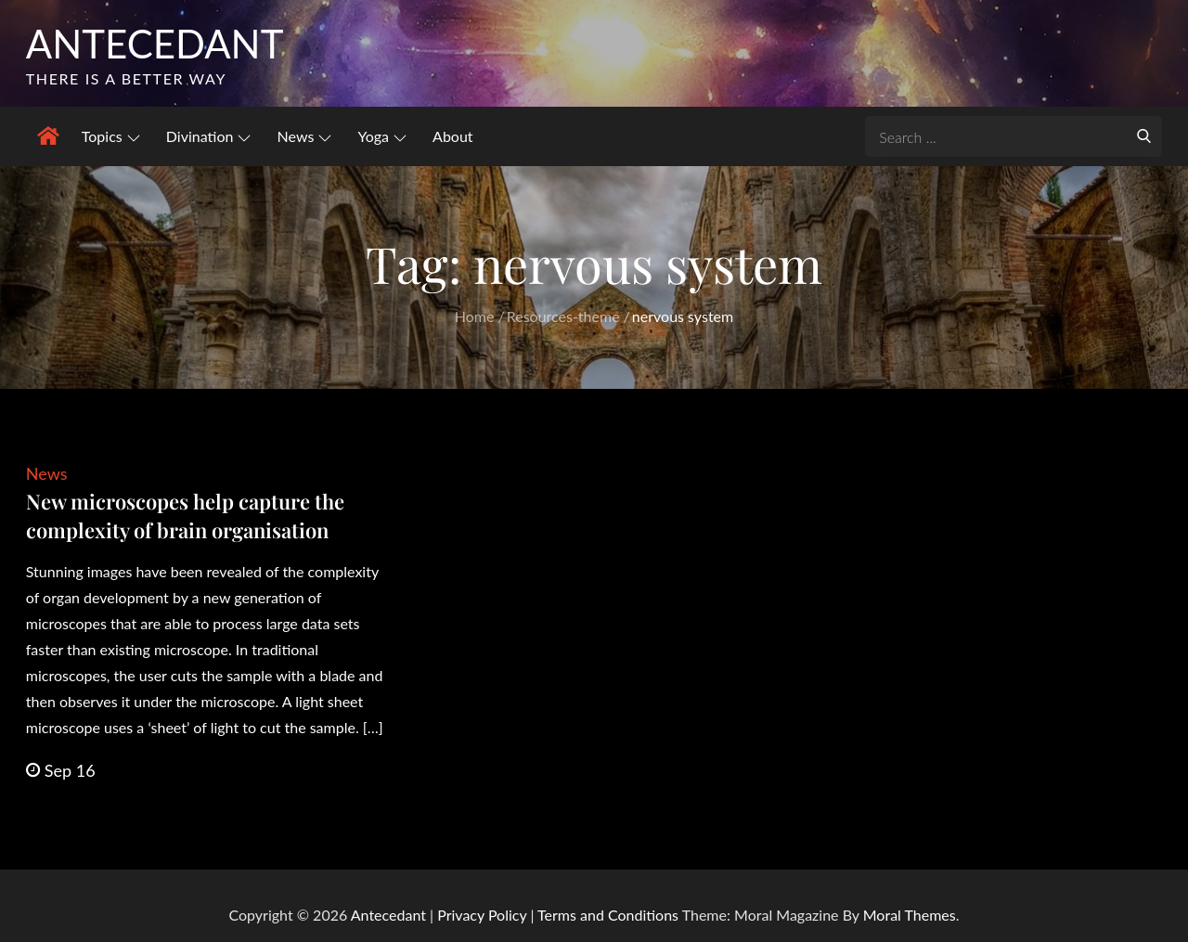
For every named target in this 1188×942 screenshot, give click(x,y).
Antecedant (155, 43)
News (305, 136)
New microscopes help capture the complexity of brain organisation (185, 515)
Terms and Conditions (609, 914)
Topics (111, 136)
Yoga (382, 136)
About (453, 136)
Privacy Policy (481, 914)
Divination (209, 136)
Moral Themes (909, 914)
